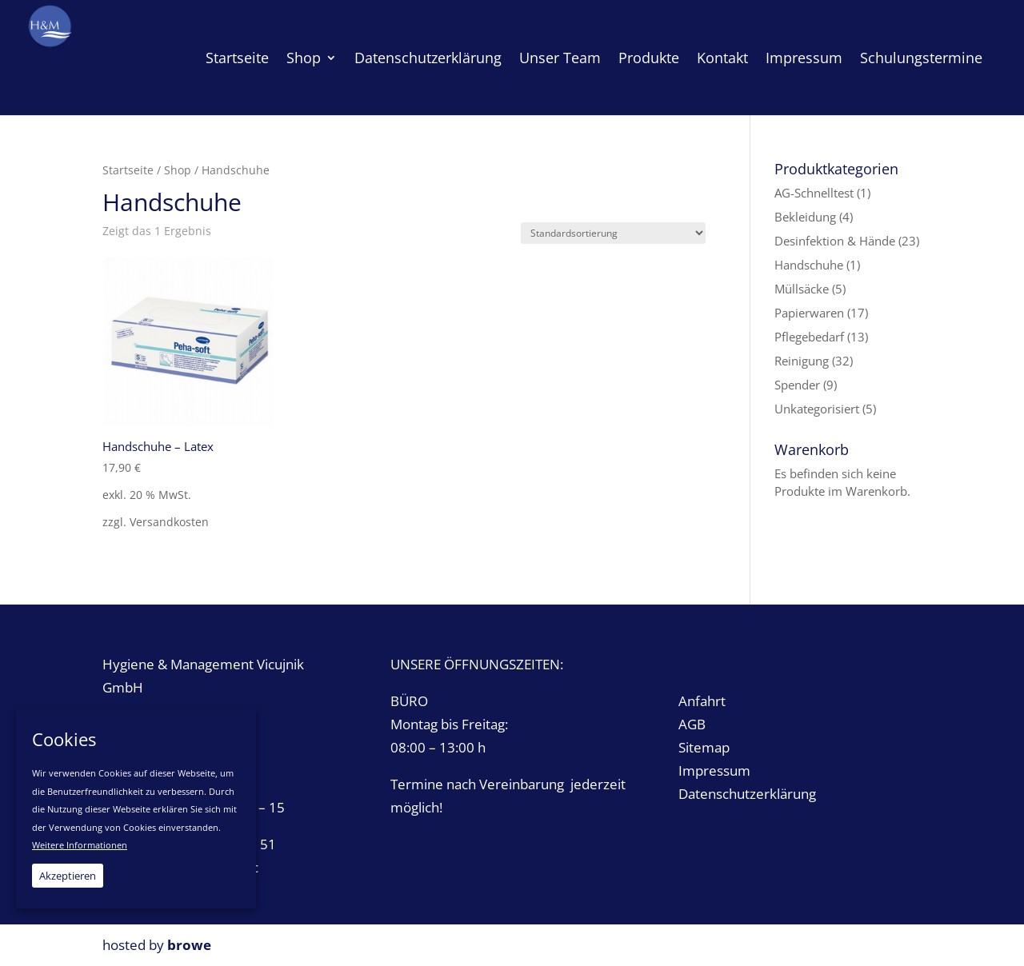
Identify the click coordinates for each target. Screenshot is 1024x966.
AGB (692, 724)
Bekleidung (805, 217)
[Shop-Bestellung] (613, 233)
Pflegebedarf (809, 337)
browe (189, 945)
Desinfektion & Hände (834, 241)
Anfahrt (702, 701)
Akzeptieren (67, 875)
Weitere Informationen (79, 845)
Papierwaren (809, 313)
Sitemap (704, 747)
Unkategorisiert (816, 409)
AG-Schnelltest (814, 193)
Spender (797, 385)
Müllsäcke (801, 289)
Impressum (714, 770)
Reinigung (801, 361)
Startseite (128, 170)
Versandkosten (169, 522)
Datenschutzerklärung (747, 793)
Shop (177, 170)
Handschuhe (808, 265)
